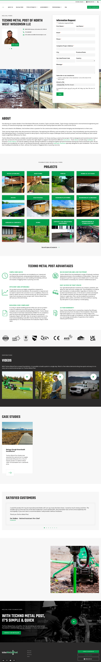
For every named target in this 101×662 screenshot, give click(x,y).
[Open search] (98, 2)
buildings (90, 140)
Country (78, 58)
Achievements (44, 7)
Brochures (29, 654)
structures (66, 140)
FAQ (66, 7)
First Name (60, 26)
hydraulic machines (60, 143)
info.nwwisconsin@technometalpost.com (35, 34)
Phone (58, 39)
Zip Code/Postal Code (63, 58)
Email (58, 32)
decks (76, 140)
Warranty (29, 650)
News (28, 656)
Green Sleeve (12, 141)
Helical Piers (19, 7)
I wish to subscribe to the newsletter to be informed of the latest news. (74, 78)
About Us (10, 7)
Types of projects (31, 7)
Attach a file (60, 82)
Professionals (56, 7)
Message (59, 64)
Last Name (80, 26)
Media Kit (29, 652)
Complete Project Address (65, 46)
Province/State (81, 52)
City (57, 52)
